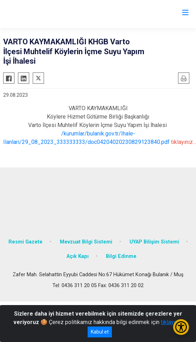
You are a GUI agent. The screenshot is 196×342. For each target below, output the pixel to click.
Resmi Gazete (25, 242)
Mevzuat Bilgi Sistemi (86, 242)
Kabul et (100, 332)
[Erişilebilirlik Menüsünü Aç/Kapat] (181, 327)
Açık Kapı (78, 256)
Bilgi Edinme (121, 256)
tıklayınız (172, 322)
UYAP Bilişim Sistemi (154, 242)
